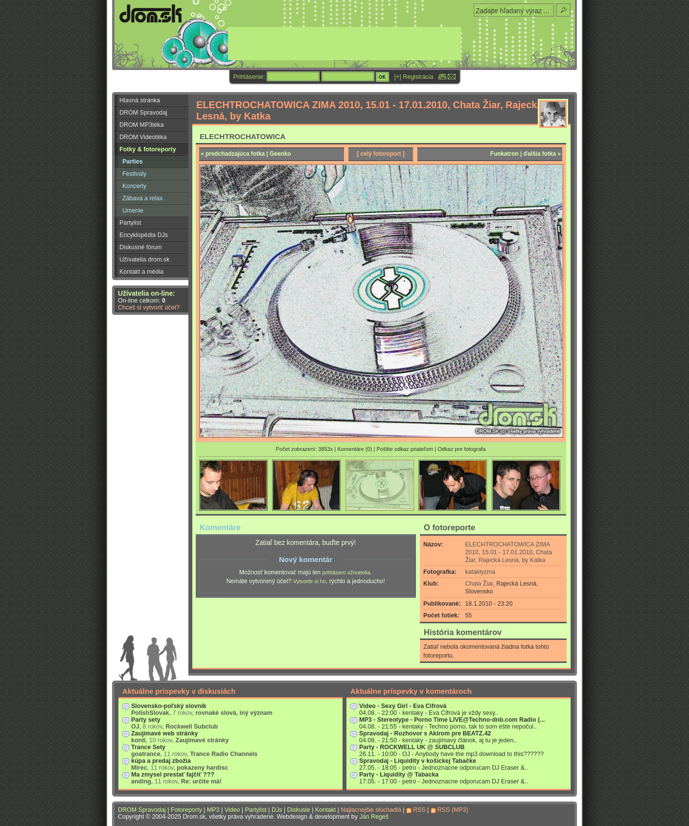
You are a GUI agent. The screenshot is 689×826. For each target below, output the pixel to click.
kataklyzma (480, 571)
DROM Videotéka (143, 137)
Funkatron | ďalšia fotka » (525, 153)
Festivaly (134, 173)
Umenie (132, 210)
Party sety (146, 719)
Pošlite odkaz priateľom (404, 449)
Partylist (130, 222)
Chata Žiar (479, 583)
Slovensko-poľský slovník (169, 706)
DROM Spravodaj (143, 112)
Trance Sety (148, 747)
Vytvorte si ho (309, 581)
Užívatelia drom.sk (144, 259)
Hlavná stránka (139, 100)
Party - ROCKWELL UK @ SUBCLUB (412, 747)
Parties (132, 161)
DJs (277, 809)
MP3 (213, 809)
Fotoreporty (186, 809)
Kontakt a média (141, 271)
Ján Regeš (374, 816)
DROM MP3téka (141, 124)
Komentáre (220, 527)
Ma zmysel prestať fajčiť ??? (172, 774)
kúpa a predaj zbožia (161, 760)
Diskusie (298, 809)
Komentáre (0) (354, 449)
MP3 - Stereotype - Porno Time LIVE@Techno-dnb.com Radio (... (452, 719)
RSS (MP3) (452, 809)
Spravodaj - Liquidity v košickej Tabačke (417, 760)
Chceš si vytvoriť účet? (149, 307)
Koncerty (134, 186)
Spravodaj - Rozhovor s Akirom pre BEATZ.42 (425, 733)
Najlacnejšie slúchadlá (371, 809)
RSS (419, 809)
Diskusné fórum (140, 247)
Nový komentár (305, 559)
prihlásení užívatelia (346, 572)
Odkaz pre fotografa (461, 449)
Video (232, 809)
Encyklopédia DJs (143, 235)
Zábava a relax (142, 198)
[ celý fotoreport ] (381, 153)
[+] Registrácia (414, 76)
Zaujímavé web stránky (164, 733)
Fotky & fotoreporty (147, 149)
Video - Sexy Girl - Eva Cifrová (403, 706)
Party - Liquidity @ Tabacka (398, 774)
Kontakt (325, 809)
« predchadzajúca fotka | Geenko (246, 153)
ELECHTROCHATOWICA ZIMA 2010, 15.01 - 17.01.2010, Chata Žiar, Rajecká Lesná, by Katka (508, 552)
